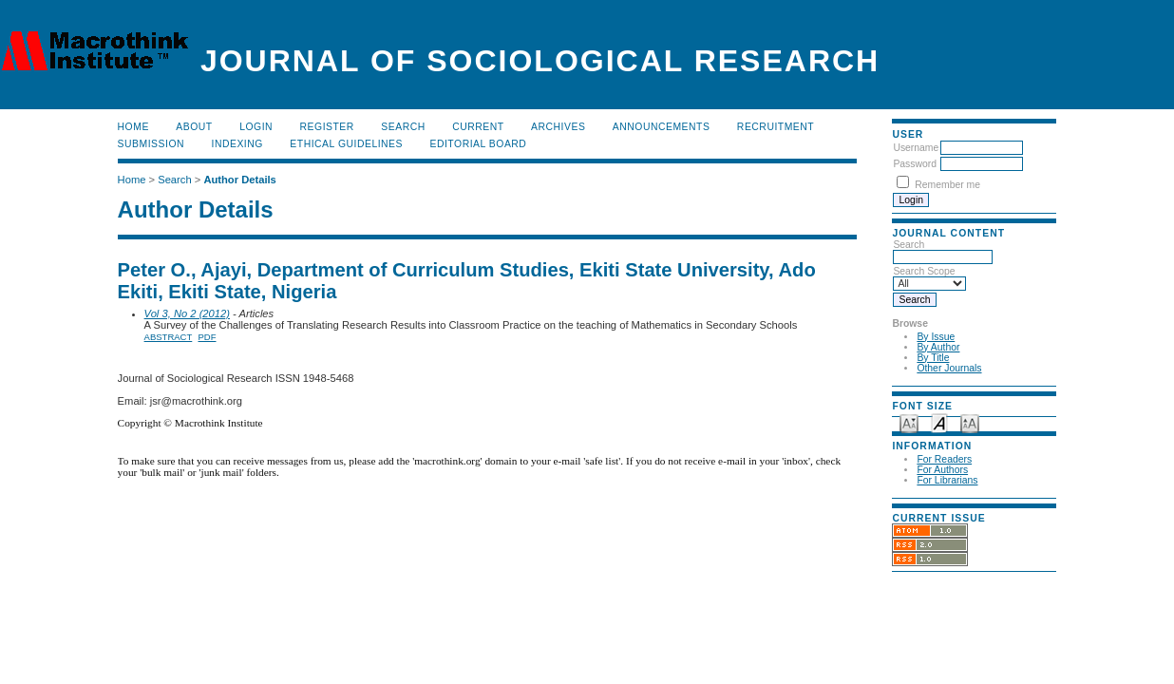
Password (915, 164)
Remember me (947, 185)
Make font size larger (969, 422)
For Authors (942, 470)
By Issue (936, 337)
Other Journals (949, 368)
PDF (208, 337)
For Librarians (947, 480)
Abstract (168, 337)
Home (133, 127)
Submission (151, 144)
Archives (558, 127)
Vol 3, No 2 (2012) (187, 313)
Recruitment (775, 127)
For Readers (944, 459)
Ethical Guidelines (346, 144)
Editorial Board (477, 144)
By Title (933, 357)
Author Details (239, 179)
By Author (938, 347)
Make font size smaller (908, 422)
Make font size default (939, 422)
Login (256, 127)
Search (403, 127)
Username (915, 147)
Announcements (661, 127)
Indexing (237, 144)
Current (477, 127)
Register (327, 127)
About (194, 127)
